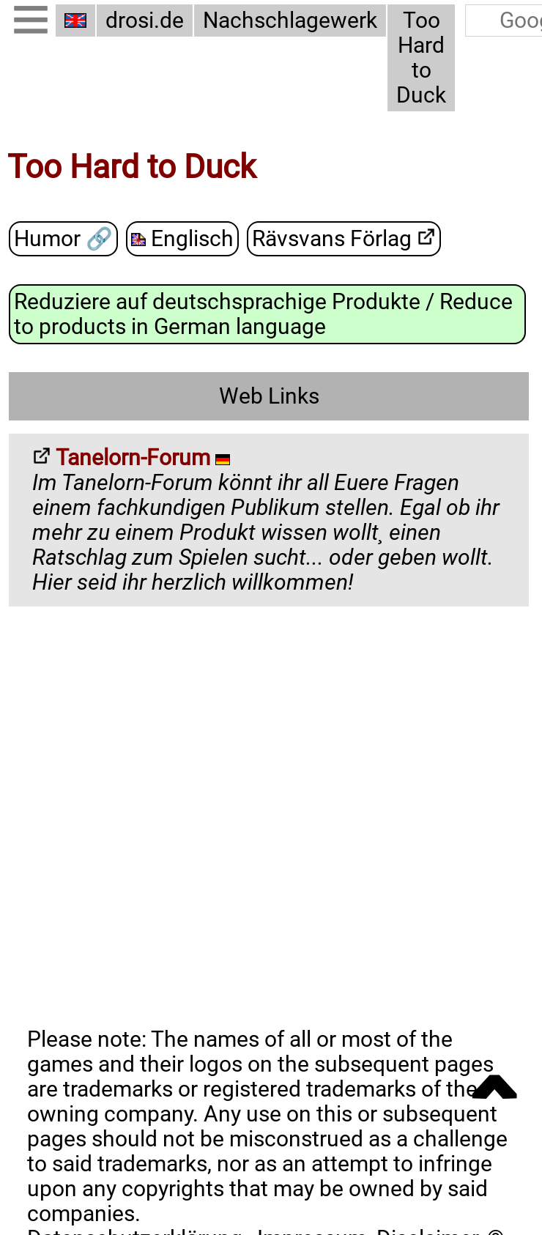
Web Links (269, 396)
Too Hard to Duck (421, 58)
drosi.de (144, 20)
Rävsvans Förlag (344, 239)
